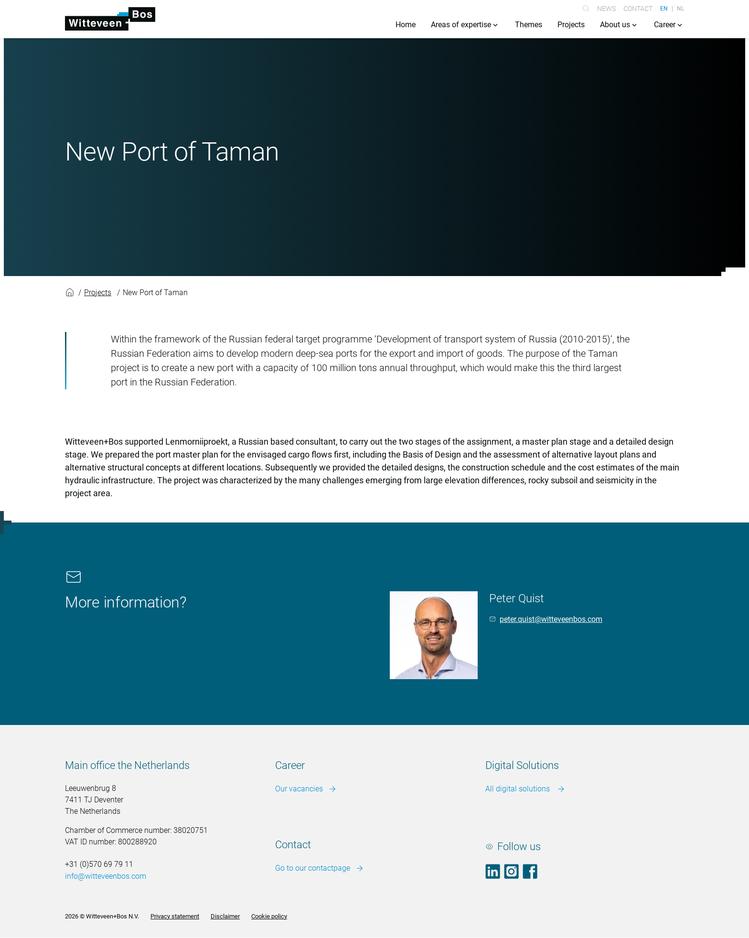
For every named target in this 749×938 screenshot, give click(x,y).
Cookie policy (269, 916)
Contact (638, 8)
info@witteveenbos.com (105, 876)
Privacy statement (174, 916)
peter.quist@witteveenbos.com (551, 619)
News (606, 8)
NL (680, 8)
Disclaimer (225, 916)
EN (664, 8)
